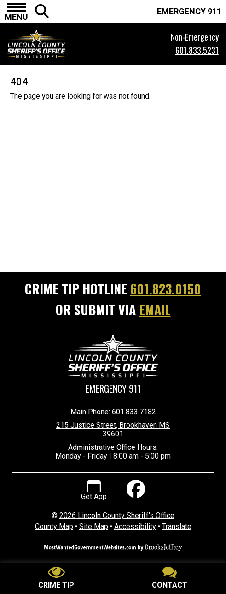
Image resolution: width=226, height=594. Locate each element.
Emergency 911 (113, 388)
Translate (176, 526)
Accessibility (135, 526)
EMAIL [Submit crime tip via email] (155, 309)
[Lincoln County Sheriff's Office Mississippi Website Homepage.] (67, 44)
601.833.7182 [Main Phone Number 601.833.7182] (134, 411)
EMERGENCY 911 (189, 11)
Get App (94, 490)
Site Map (93, 526)
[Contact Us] (169, 578)
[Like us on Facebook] (134, 490)
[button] (16, 11)
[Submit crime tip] (56, 578)
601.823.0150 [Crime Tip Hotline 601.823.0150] (165, 288)
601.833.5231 (197, 50)
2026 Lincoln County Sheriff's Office (116, 515)
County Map (54, 526)
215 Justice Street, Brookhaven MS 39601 (113, 429)
